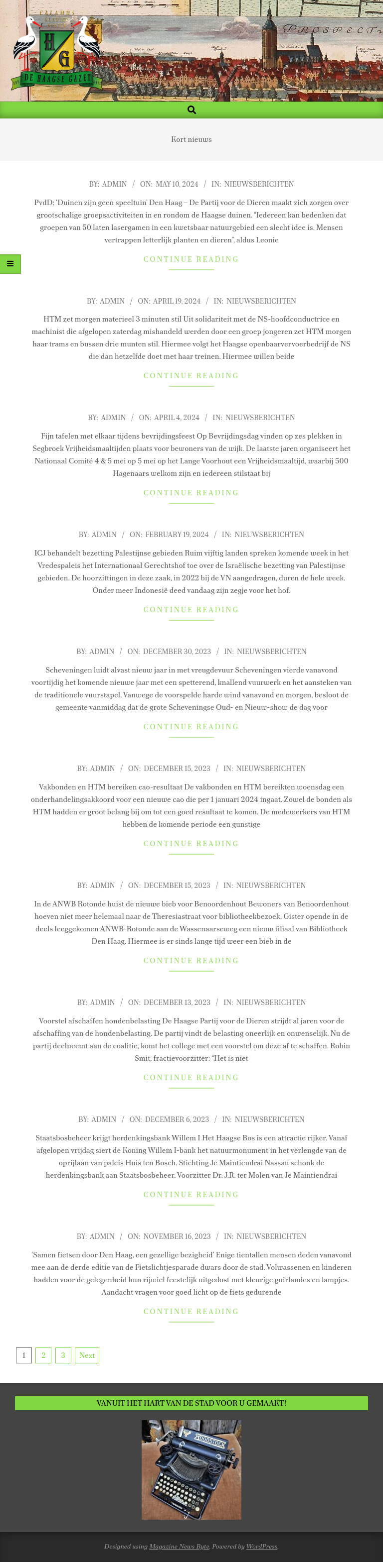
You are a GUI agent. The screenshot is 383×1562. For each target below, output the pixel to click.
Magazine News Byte (179, 1546)
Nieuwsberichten (259, 184)
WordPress (262, 1546)
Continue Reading (191, 259)
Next (87, 1355)
